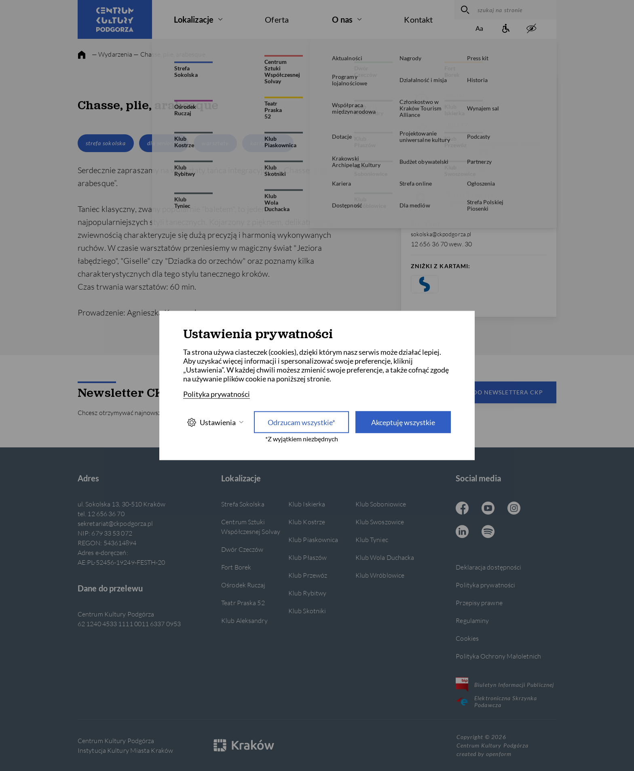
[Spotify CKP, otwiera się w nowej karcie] (488, 532)
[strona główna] (82, 55)
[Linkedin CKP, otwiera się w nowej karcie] (462, 532)
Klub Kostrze (306, 521)
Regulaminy (472, 620)
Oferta (277, 19)
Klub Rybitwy (307, 593)
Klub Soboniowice (380, 504)
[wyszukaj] (463, 9)
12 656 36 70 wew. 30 (441, 244)
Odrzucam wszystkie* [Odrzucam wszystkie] (301, 422)
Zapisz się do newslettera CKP (491, 392)
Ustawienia (215, 422)
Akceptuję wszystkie (403, 422)
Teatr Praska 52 (242, 602)
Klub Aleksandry (244, 620)
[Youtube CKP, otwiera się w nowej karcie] (488, 509)
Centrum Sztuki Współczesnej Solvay (250, 526)
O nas (342, 19)
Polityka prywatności (485, 585)
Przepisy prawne (479, 602)
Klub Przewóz (307, 575)
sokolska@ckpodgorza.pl (441, 234)
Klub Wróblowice (379, 575)
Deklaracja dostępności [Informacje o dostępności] (488, 567)
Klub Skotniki (307, 610)
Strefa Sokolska (242, 504)
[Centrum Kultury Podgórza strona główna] (115, 19)
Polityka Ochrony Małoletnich (498, 656)
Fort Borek (236, 567)
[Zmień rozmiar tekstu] (479, 29)
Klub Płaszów (307, 557)
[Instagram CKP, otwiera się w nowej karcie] (513, 509)
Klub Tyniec (371, 539)
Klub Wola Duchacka (384, 557)
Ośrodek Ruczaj (243, 585)
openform (498, 753)
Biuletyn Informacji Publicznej (505, 684)
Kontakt (418, 19)
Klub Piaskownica (313, 539)
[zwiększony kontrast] (531, 29)
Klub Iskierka (306, 504)
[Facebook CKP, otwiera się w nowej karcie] (462, 509)
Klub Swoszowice (379, 521)
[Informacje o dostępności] (505, 29)
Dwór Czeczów (242, 549)
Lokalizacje (193, 19)
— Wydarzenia (112, 54)
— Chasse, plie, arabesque (169, 54)
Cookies (467, 638)
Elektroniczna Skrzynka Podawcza (496, 701)
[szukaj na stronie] (514, 9)
